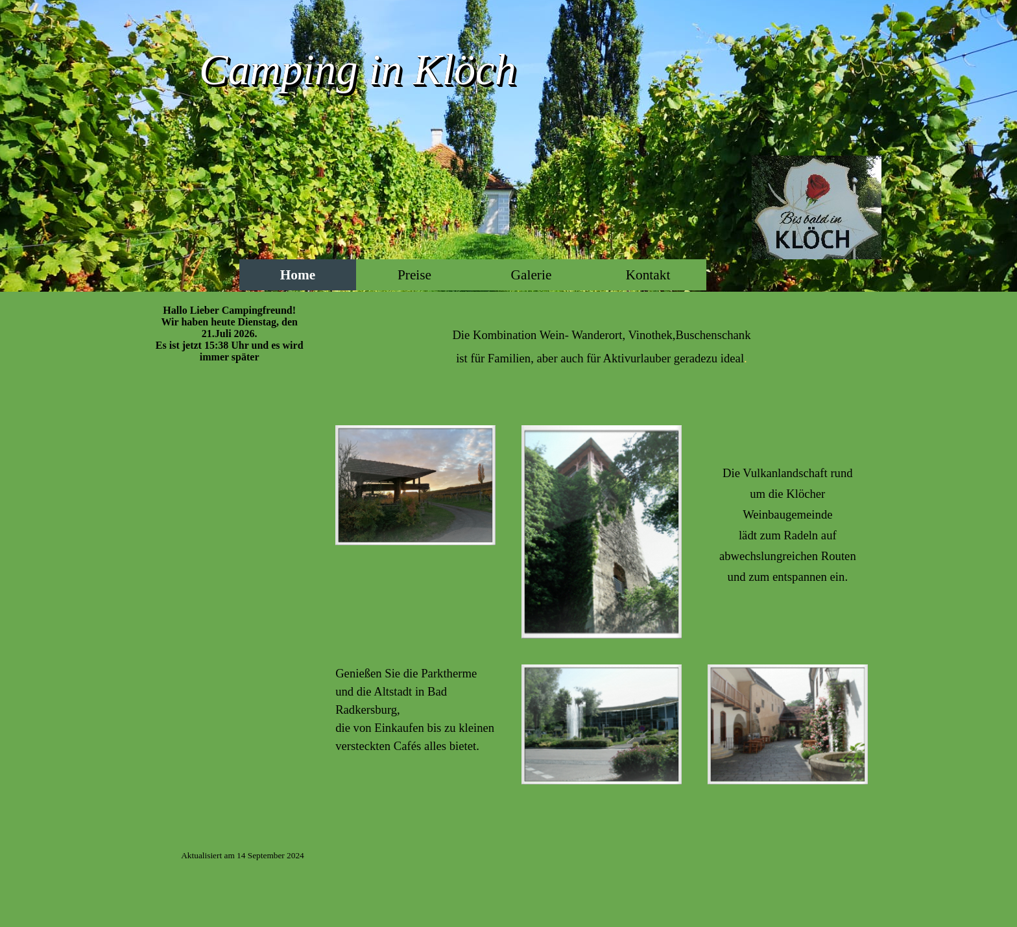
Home (298, 275)
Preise (414, 275)
